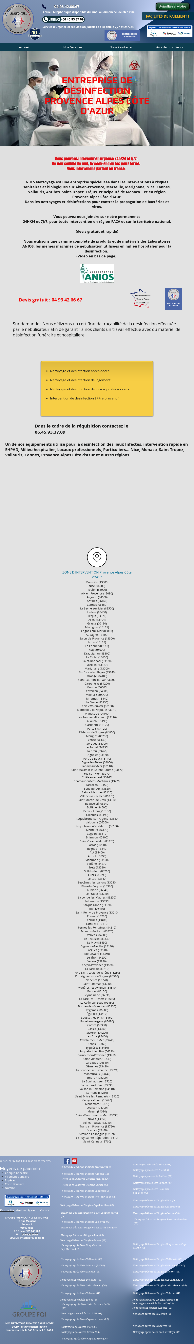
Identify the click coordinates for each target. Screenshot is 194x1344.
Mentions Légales (25, 1210)
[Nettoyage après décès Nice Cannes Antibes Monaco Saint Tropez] (67, 1161)
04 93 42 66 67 (67, 300)
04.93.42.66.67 (66, 7)
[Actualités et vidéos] (173, 6)
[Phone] (44, 6)
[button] (72, 47)
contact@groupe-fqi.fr (31, 1237)
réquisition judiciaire (85, 27)
